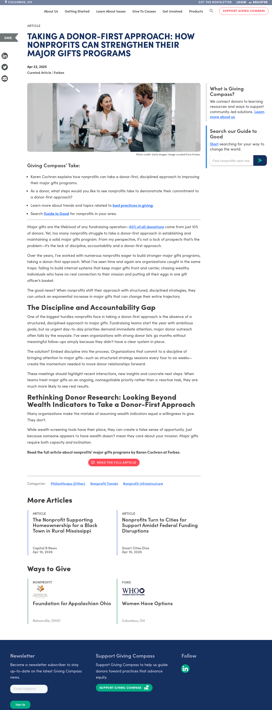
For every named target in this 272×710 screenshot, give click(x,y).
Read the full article (116, 462)
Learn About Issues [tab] (111, 11)
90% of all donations (146, 226)
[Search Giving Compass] (211, 11)
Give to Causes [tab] (144, 11)
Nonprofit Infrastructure (143, 483)
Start (214, 143)
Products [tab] (196, 11)
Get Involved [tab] (172, 11)
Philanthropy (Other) (68, 483)
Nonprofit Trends (104, 483)
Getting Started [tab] (77, 11)
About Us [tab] (51, 11)
